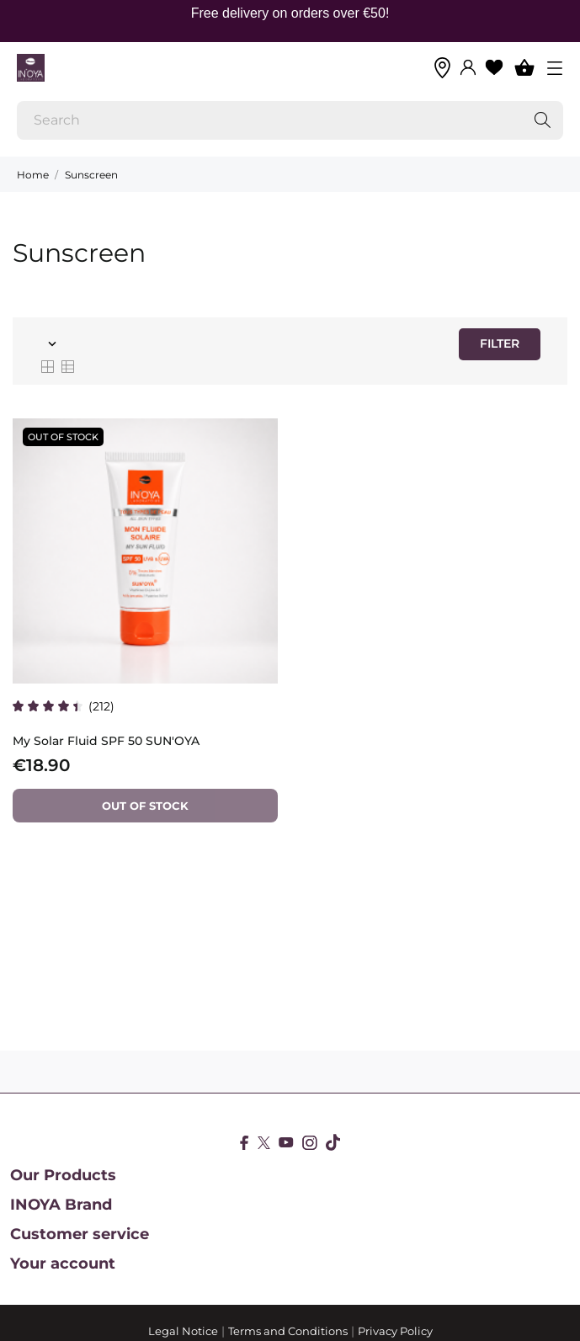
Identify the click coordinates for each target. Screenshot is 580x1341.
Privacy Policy (395, 1331)
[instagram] (309, 1143)
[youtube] (286, 1142)
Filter (499, 343)
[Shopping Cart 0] (524, 67)
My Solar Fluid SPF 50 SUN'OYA (106, 740)
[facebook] (244, 1143)
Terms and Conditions (288, 1331)
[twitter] (264, 1142)
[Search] (290, 120)
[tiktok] (333, 1142)
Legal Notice (183, 1331)
